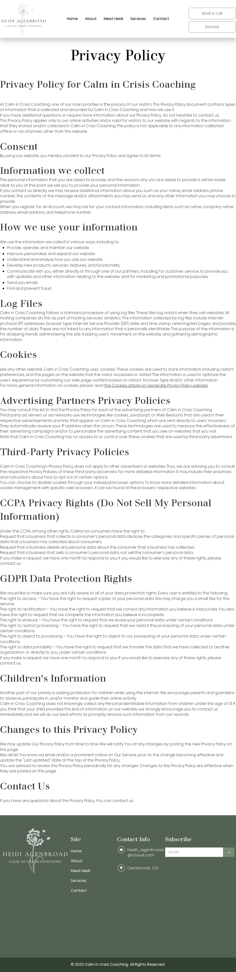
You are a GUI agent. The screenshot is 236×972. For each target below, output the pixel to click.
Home (76, 851)
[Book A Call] (212, 13)
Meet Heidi (80, 870)
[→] (229, 852)
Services (78, 880)
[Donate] (212, 27)
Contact (79, 890)
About (76, 861)
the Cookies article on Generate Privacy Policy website (156, 385)
